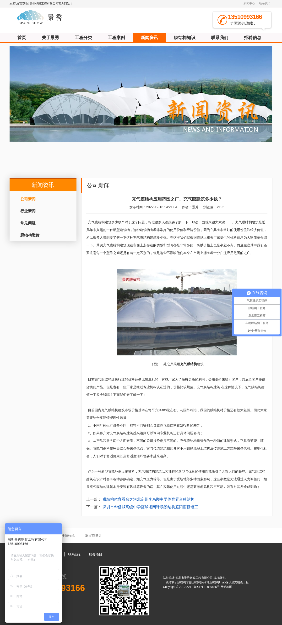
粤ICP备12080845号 (207, 587)
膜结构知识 (184, 37)
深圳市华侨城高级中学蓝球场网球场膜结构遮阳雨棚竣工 (150, 507)
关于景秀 (50, 37)
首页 (21, 37)
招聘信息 (252, 37)
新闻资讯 (149, 37)
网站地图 (226, 587)
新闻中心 (249, 3)
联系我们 (265, 3)
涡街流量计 (93, 536)
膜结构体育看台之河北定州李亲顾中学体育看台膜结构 (148, 499)
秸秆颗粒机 (66, 536)
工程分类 (83, 37)
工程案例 (116, 37)
